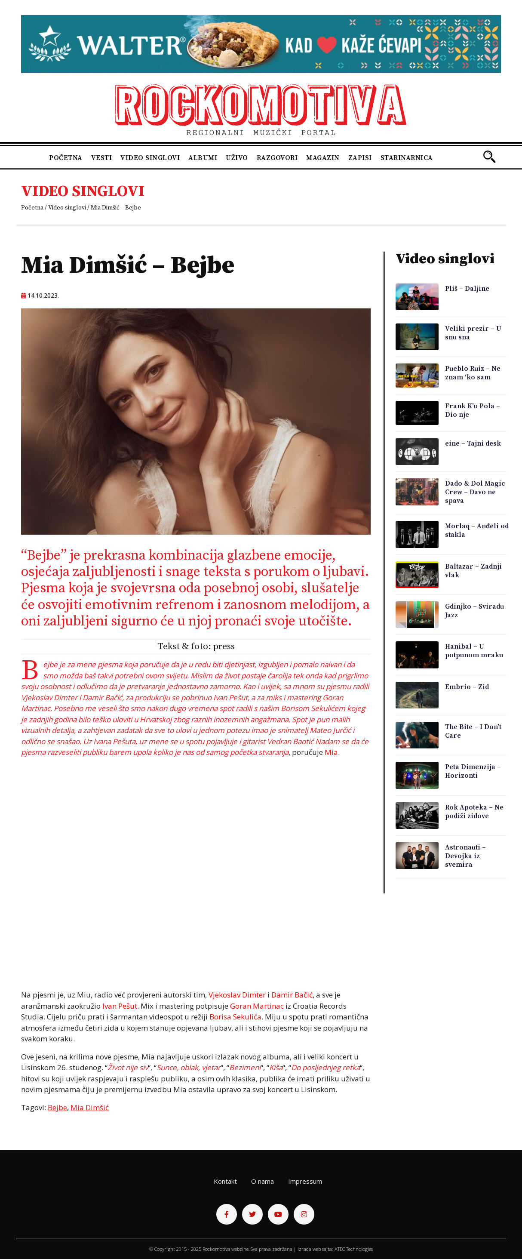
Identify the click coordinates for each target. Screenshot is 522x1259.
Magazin (323, 158)
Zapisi (360, 158)
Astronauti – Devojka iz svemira (465, 856)
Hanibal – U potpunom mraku (474, 650)
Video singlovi (150, 158)
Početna (66, 158)
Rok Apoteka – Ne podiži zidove (474, 811)
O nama (262, 1181)
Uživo (237, 158)
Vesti (101, 158)
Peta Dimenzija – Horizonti (473, 771)
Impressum (305, 1181)
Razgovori (277, 158)
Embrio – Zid (467, 687)
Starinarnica (407, 158)
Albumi (202, 158)
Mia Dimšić (90, 1107)
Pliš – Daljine (467, 288)
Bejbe (57, 1107)
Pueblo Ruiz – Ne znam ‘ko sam (473, 373)
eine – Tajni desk (473, 443)
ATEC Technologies (354, 1249)
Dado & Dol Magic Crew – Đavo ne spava (475, 492)
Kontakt (225, 1181)
